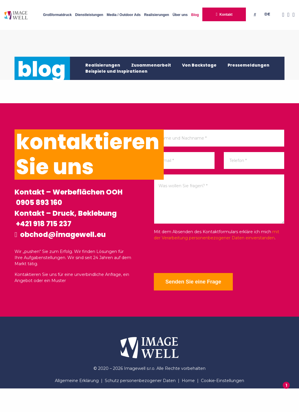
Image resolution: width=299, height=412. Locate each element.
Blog (195, 15)
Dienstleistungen (89, 15)
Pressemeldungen (248, 65)
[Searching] (256, 14)
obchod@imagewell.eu (71, 259)
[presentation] (198, 257)
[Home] (16, 15)
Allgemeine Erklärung (77, 404)
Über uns (180, 15)
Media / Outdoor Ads (124, 15)
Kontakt (226, 15)
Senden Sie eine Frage (197, 282)
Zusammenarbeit (151, 65)
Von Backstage (199, 65)
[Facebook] (281, 15)
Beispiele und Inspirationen (116, 71)
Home (188, 404)
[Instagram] (286, 15)
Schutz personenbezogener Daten (140, 404)
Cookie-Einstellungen (222, 404)
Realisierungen (156, 15)
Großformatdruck (57, 15)
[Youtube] (292, 15)
